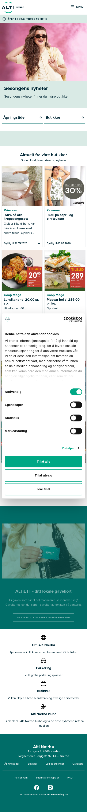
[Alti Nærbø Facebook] (36, 789)
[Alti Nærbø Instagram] (50, 789)
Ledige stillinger (55, 764)
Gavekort (77, 764)
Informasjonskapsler (47, 778)
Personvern (21, 778)
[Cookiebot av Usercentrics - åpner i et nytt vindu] (63, 319)
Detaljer (68, 448)
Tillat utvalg (43, 475)
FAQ (69, 778)
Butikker (32, 764)
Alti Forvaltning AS (57, 794)
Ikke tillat (43, 489)
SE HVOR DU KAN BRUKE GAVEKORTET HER (43, 617)
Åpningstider (11, 764)
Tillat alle (43, 461)
